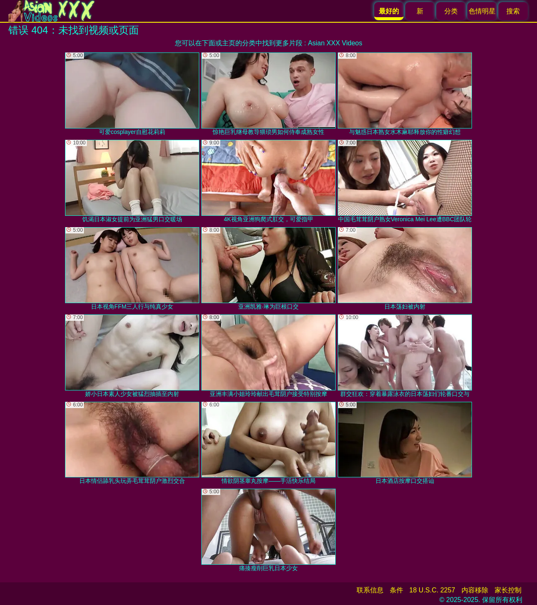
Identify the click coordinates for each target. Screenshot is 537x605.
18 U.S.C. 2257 (432, 590)
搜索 (513, 11)
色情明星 (482, 11)
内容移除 (474, 590)
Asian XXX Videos (335, 43)
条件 (396, 590)
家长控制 (508, 590)
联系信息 (370, 590)
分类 (451, 11)
